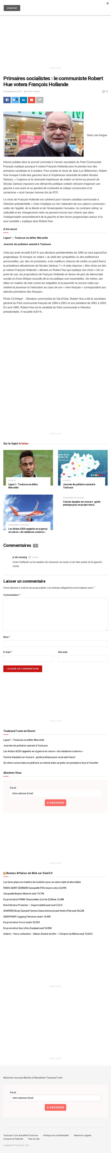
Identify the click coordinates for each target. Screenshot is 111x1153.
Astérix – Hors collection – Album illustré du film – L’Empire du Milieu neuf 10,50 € (47, 934)
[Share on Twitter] (15, 100)
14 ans (35, 557)
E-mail (8, 652)
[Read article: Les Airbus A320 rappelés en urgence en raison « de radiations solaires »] (28, 512)
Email (13, 788)
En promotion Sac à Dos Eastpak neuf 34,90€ (27, 928)
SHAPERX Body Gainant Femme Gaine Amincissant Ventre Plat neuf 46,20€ (43, 911)
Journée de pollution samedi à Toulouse (27, 244)
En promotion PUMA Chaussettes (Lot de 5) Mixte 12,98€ (33, 899)
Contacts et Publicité (13, 1139)
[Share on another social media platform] (39, 100)
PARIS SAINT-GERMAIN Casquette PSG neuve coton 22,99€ (34, 888)
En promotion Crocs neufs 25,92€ (21, 922)
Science (66, 480)
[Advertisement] (55, 36)
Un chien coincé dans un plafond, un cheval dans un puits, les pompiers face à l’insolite (50, 763)
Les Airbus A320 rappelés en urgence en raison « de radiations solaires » (43, 751)
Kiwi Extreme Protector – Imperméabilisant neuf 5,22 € (33, 905)
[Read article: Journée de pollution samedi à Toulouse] (83, 468)
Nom (7, 637)
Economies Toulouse (18, 525)
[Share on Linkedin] (23, 100)
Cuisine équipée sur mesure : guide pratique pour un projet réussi (39, 757)
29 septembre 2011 (12, 91)
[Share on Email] (31, 100)
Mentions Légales (82, 1135)
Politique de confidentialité (56, 1135)
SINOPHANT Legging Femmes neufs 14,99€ (27, 916)
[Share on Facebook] (7, 100)
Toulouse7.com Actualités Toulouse (20, 1135)
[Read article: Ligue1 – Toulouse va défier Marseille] (28, 468)
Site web (62, 652)
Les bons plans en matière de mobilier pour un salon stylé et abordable (42, 882)
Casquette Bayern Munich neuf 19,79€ (23, 893)
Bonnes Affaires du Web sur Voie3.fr (29, 873)
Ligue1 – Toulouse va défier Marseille (25, 237)
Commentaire (12, 595)
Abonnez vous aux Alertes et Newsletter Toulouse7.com (33, 1077)
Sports (12, 480)
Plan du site (33, 1139)
